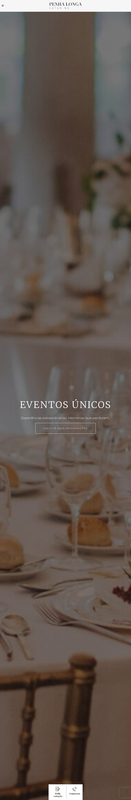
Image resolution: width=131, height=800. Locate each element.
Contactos (74, 791)
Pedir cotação (58, 792)
